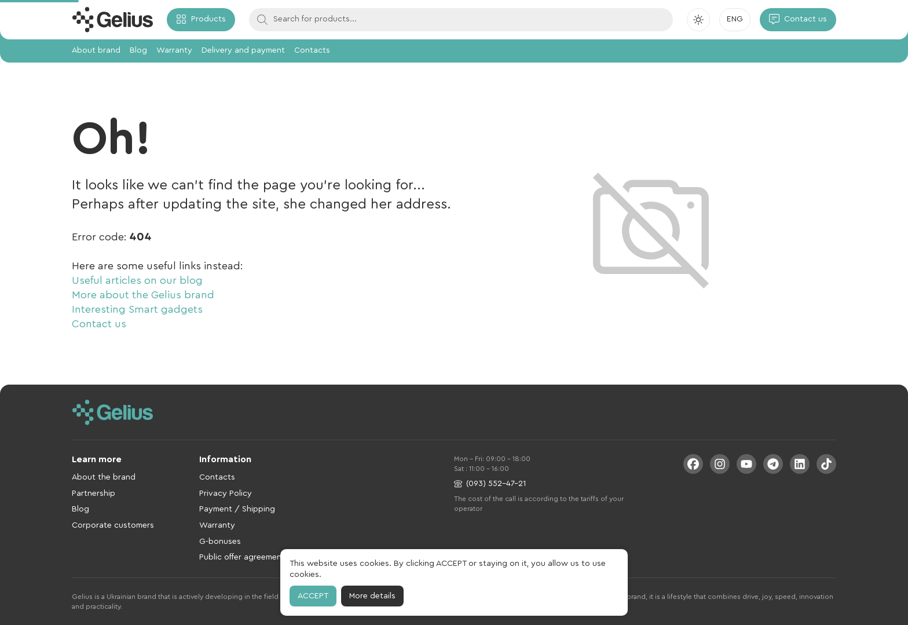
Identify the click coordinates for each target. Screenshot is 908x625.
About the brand (104, 477)
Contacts (312, 50)
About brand (96, 50)
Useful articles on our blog (137, 280)
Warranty (174, 50)
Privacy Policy (225, 493)
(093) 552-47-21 (490, 484)
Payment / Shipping (237, 509)
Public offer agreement (242, 557)
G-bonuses (220, 542)
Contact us (99, 324)
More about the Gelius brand (143, 295)
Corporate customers (113, 525)
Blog (138, 50)
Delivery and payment (243, 50)
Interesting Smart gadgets (137, 309)
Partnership (93, 493)
